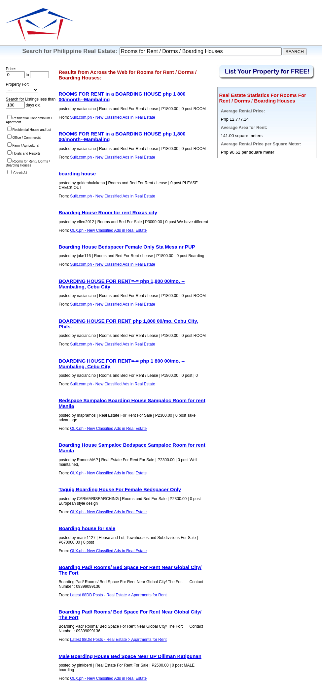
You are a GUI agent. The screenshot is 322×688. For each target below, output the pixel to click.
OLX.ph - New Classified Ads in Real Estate (108, 230)
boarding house (77, 173)
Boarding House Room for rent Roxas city (108, 212)
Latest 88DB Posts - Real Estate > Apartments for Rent (118, 595)
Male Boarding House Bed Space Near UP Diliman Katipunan (130, 656)
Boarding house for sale (87, 528)
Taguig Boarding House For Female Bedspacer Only (120, 489)
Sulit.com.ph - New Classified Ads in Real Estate (112, 117)
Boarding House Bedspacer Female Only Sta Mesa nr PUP (127, 247)
